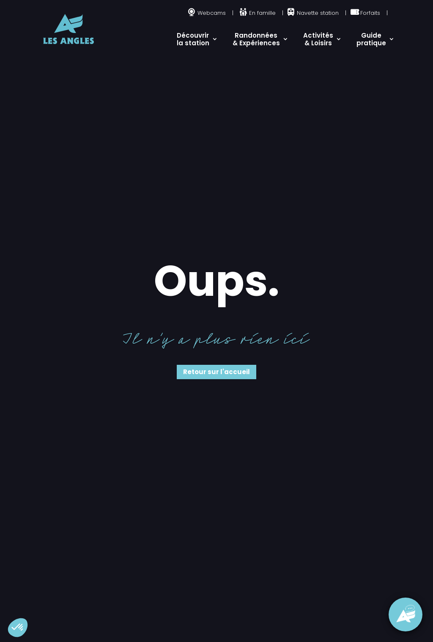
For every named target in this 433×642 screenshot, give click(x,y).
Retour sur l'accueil (216, 371)
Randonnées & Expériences (256, 39)
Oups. (217, 281)
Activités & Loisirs (318, 39)
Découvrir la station (193, 39)
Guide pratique (371, 39)
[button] (18, 627)
